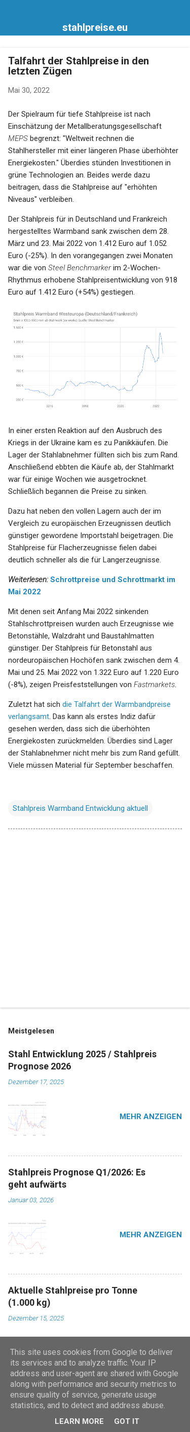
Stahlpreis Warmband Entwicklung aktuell (80, 808)
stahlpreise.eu (95, 27)
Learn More (79, 1421)
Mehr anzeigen (151, 1116)
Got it (126, 1421)
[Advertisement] (95, 920)
